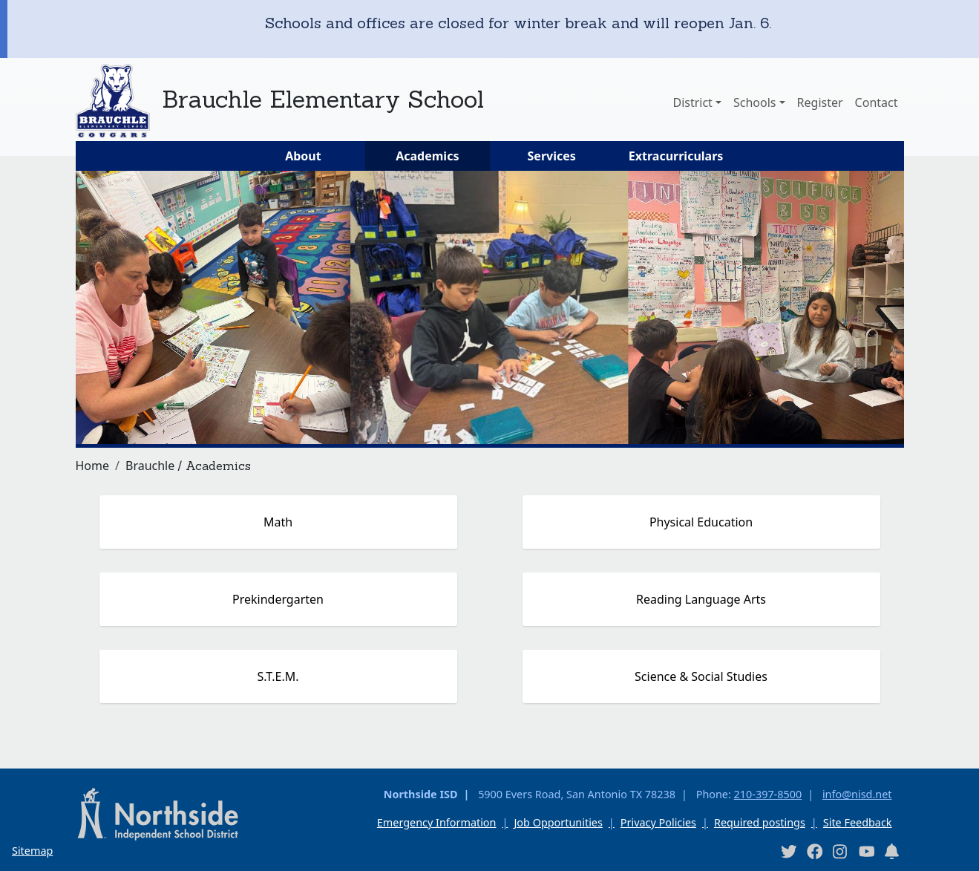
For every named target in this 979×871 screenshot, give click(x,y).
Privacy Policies (658, 822)
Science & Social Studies (701, 676)
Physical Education (701, 522)
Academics (427, 156)
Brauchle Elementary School (323, 99)
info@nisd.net (857, 794)
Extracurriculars (676, 156)
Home (93, 465)
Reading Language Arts (701, 599)
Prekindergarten (278, 599)
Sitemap (32, 851)
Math (277, 522)
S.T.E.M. (277, 676)
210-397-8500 (768, 794)
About (303, 156)
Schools (754, 102)
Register (820, 102)
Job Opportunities (558, 822)
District (692, 102)
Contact (876, 102)
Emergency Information (437, 822)
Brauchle (149, 465)
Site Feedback (857, 822)
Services (552, 156)
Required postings (759, 822)
